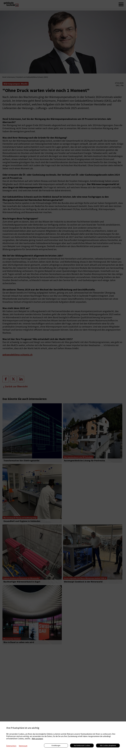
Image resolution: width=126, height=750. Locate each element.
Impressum (23, 746)
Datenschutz (11, 746)
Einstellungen (56, 745)
